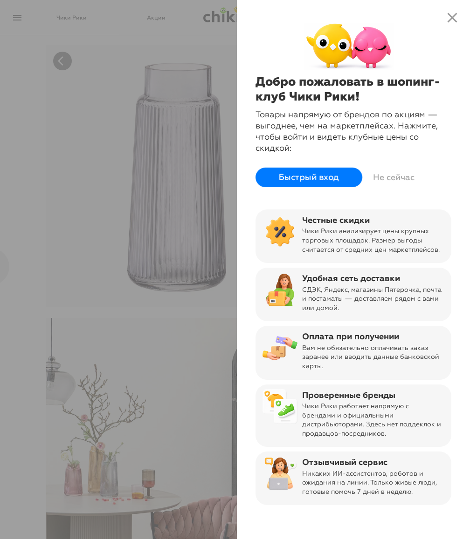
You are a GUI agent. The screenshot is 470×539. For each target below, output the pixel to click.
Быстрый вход (309, 177)
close (452, 17)
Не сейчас (394, 177)
